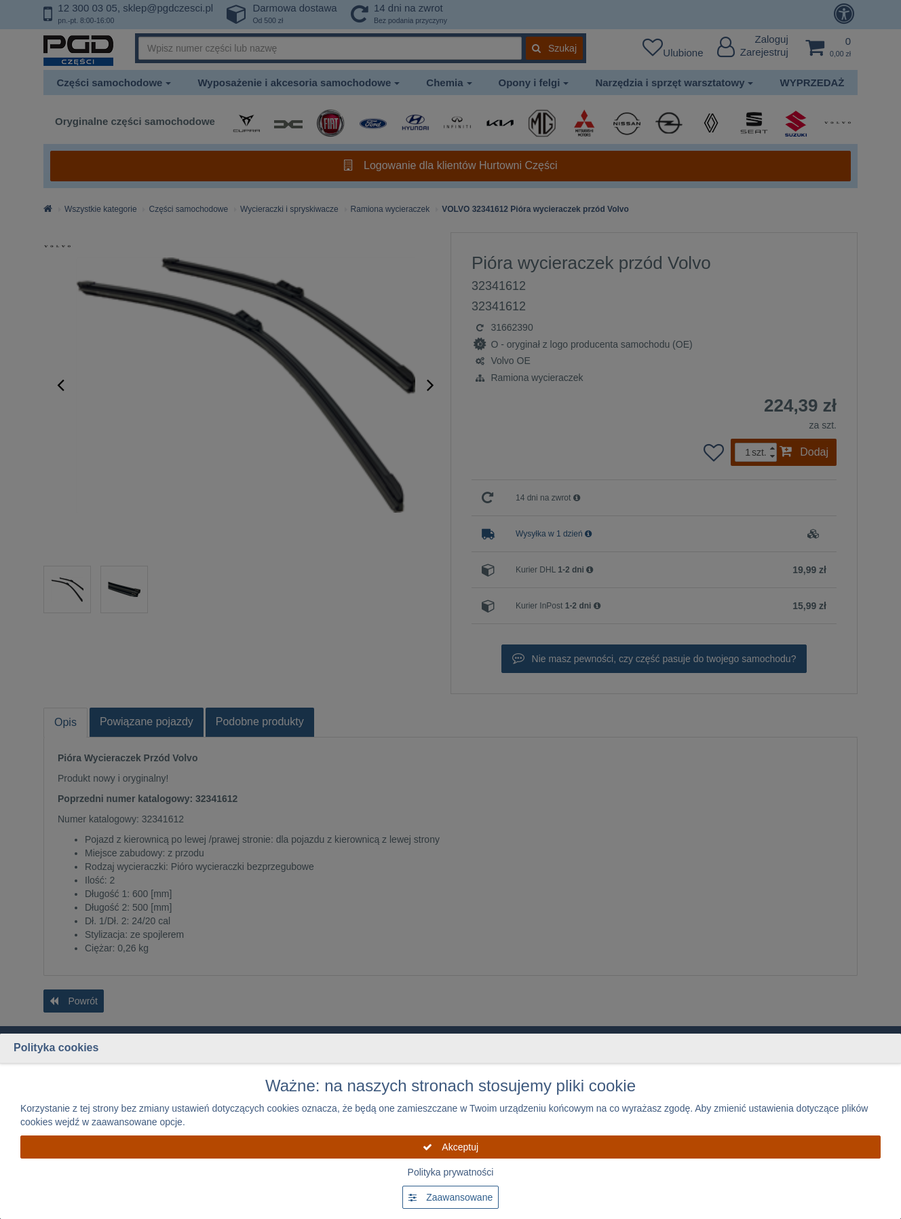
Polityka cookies (56, 1047)
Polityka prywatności (451, 1172)
